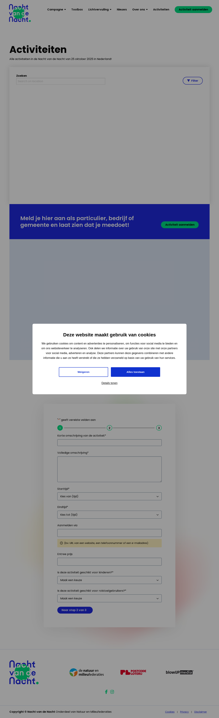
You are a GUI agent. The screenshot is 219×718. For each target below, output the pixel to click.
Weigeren (83, 371)
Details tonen (109, 383)
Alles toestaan (135, 371)
